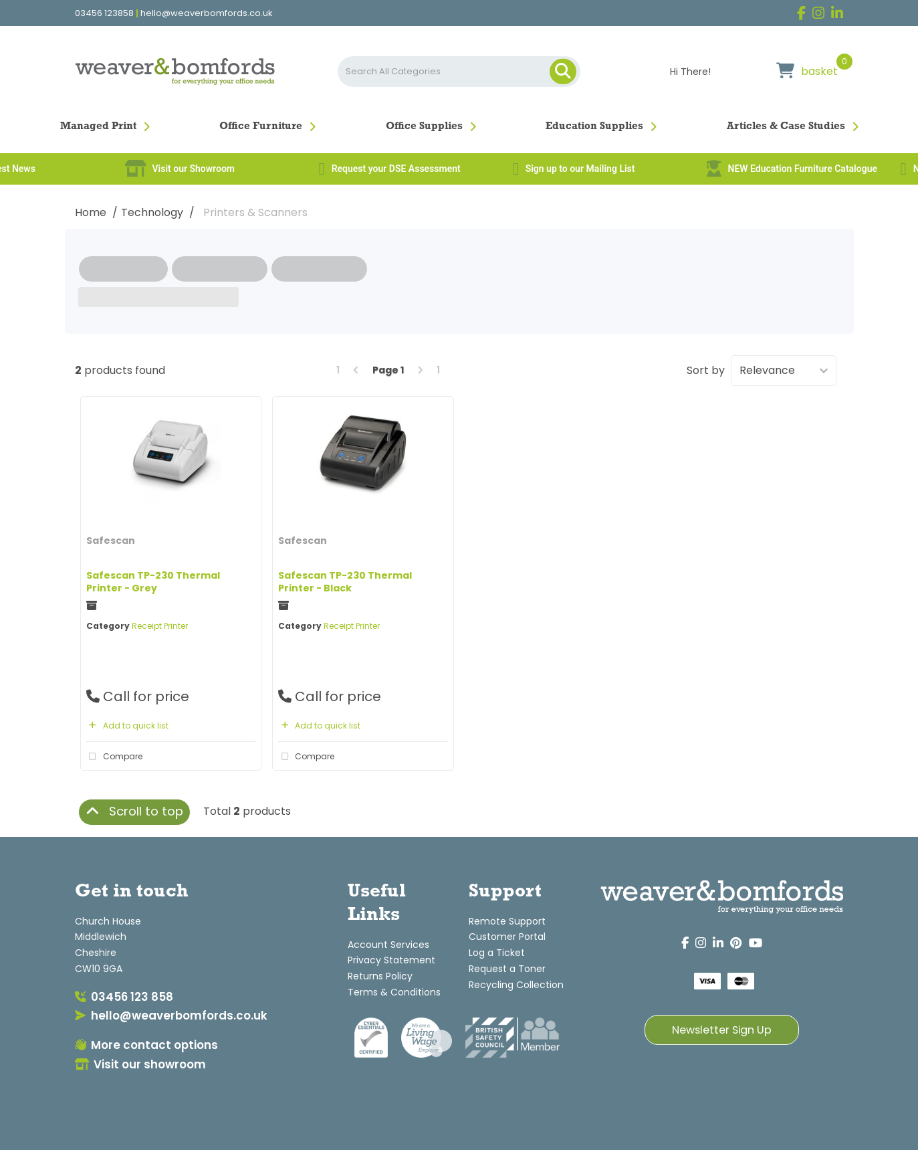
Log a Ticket (497, 952)
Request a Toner (507, 968)
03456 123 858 (124, 997)
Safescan (110, 540)
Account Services (388, 944)
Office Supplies (424, 126)
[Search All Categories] (459, 71)
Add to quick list (127, 725)
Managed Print (98, 126)
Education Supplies (594, 126)
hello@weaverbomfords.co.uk (206, 13)
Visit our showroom (140, 1064)
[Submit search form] (563, 71)
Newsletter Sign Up (722, 1030)
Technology (152, 212)
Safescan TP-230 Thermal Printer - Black (345, 582)
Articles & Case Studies (786, 126)
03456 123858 (104, 13)
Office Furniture (260, 126)
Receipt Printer (160, 626)
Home (90, 212)
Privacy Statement (391, 960)
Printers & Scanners (255, 212)
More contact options (146, 1045)
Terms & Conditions (394, 992)
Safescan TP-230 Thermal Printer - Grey (153, 582)
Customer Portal (507, 936)
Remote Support (507, 921)
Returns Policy (380, 976)
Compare (114, 757)
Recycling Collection (516, 984)
